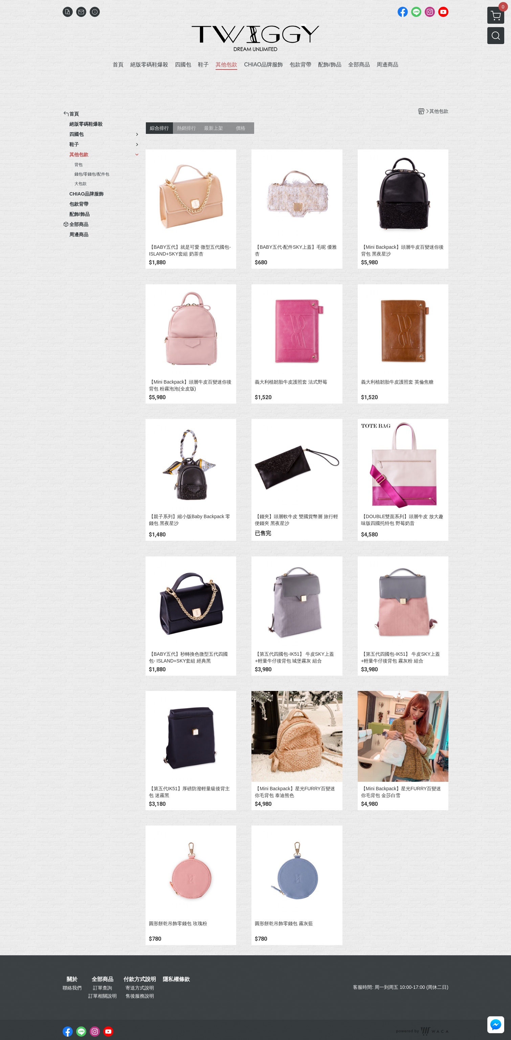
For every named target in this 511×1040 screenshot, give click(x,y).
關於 (72, 979)
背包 (78, 164)
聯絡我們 (72, 987)
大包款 (80, 183)
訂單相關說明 (102, 996)
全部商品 (102, 979)
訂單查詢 (102, 987)
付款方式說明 (140, 979)
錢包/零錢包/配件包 (91, 174)
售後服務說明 (140, 996)
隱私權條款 (176, 979)
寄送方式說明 (140, 987)
